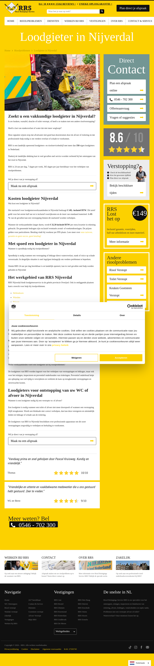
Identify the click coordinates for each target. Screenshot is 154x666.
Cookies (24, 649)
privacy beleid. (60, 345)
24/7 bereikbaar (34, 600)
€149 (140, 213)
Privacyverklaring (12, 649)
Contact (49, 557)
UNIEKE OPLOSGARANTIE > (95, 4)
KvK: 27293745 (70, 649)
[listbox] (139, 663)
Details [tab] (77, 315)
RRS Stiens (82, 612)
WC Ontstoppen (11, 604)
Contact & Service (35, 604)
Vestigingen (97, 21)
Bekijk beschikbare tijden (121, 189)
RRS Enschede (84, 608)
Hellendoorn (18, 293)
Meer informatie (119, 241)
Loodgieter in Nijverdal (45, 50)
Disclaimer (35, 649)
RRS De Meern (60, 623)
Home (10, 21)
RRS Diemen (59, 608)
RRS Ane (57, 600)
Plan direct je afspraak (133, 8)
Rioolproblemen (31, 21)
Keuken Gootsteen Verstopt (120, 291)
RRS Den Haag (84, 600)
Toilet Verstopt (118, 279)
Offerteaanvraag (119, 108)
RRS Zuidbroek (60, 619)
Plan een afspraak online (120, 86)
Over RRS (117, 21)
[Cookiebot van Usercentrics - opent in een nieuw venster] (129, 306)
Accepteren (121, 357)
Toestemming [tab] (31, 315)
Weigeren (76, 357)
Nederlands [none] (137, 663)
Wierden (16, 297)
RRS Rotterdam (60, 616)
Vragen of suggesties (122, 117)
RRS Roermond (60, 612)
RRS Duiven (83, 604)
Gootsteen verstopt (35, 612)
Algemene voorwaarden (51, 649)
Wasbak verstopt (11, 612)
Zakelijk (123, 557)
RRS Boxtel (59, 604)
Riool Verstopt (118, 270)
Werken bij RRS (74, 21)
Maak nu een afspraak (24, 186)
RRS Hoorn (82, 616)
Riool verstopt (10, 608)
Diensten (53, 21)
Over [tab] (122, 315)
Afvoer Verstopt (34, 616)
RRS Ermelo (83, 619)
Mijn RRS (32, 619)
